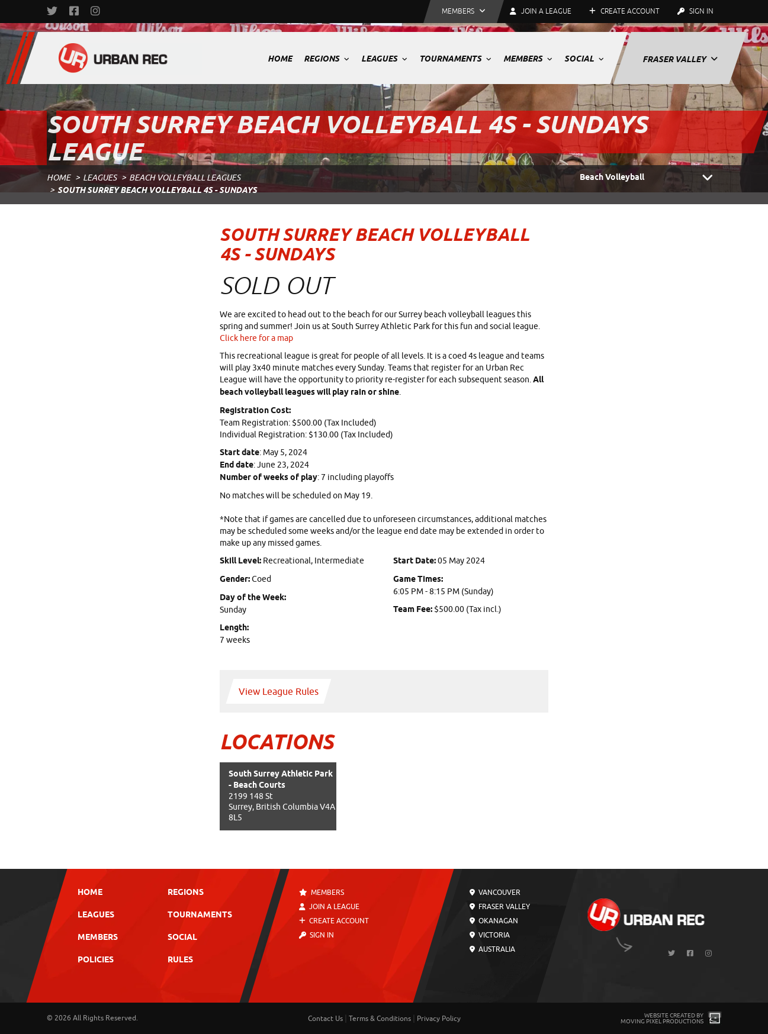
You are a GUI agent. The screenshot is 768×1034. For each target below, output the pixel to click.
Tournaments (455, 58)
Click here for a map (256, 338)
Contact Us (325, 1018)
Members (527, 58)
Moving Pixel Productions (662, 1021)
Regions (326, 58)
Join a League (329, 906)
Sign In (695, 11)
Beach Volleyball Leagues (184, 178)
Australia (492, 949)
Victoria (490, 935)
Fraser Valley (680, 59)
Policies (96, 960)
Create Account (624, 11)
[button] (463, 11)
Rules (180, 960)
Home (280, 58)
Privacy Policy (439, 1018)
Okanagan (494, 921)
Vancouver (495, 892)
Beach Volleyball (651, 178)
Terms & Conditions (380, 1018)
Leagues (384, 58)
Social (584, 58)
